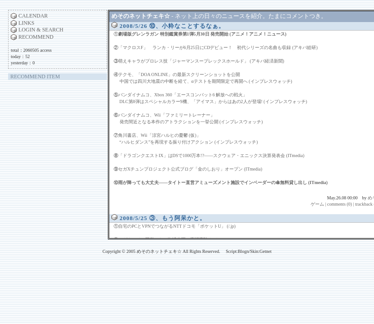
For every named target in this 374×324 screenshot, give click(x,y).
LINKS (26, 23)
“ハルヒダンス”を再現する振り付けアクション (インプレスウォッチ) (189, 142)
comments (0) (339, 204)
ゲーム (317, 204)
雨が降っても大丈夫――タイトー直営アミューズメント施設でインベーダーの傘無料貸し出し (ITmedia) (223, 182)
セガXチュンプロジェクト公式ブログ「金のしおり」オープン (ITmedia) (190, 168)
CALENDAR (33, 16)
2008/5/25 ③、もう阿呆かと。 (163, 218)
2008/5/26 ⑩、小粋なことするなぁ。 (172, 25)
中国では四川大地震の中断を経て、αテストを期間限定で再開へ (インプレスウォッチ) (206, 81)
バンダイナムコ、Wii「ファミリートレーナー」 (166, 114)
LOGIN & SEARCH (40, 30)
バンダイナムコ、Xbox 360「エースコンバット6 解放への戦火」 (182, 94)
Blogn (243, 251)
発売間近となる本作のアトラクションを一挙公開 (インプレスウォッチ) (191, 121)
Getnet (265, 251)
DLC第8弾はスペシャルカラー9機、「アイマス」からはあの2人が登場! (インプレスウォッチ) (213, 101)
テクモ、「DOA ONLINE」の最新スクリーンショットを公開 (179, 74)
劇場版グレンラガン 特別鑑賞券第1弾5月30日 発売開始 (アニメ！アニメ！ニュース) (202, 34)
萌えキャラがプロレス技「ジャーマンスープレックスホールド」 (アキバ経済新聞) (201, 60)
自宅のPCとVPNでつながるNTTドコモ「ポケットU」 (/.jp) (177, 226)
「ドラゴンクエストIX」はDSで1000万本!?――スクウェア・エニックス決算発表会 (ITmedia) (211, 155)
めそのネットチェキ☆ (140, 16)
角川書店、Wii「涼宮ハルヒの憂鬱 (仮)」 (159, 135)
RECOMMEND (35, 37)
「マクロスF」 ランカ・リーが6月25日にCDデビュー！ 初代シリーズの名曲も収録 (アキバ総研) (218, 47)
